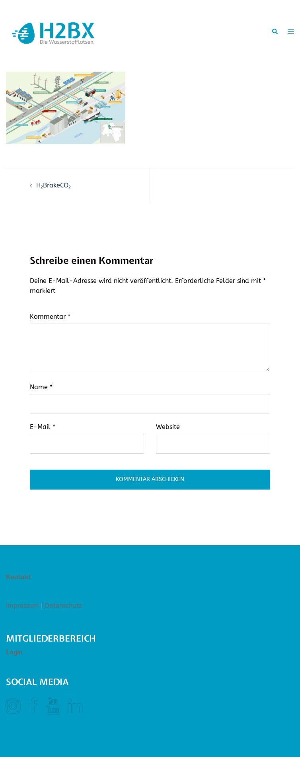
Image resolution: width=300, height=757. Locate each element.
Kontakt (18, 576)
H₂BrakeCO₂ (53, 185)
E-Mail (42, 427)
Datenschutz (63, 605)
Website (168, 427)
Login (14, 652)
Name (41, 387)
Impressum (22, 605)
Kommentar (50, 316)
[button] (274, 32)
